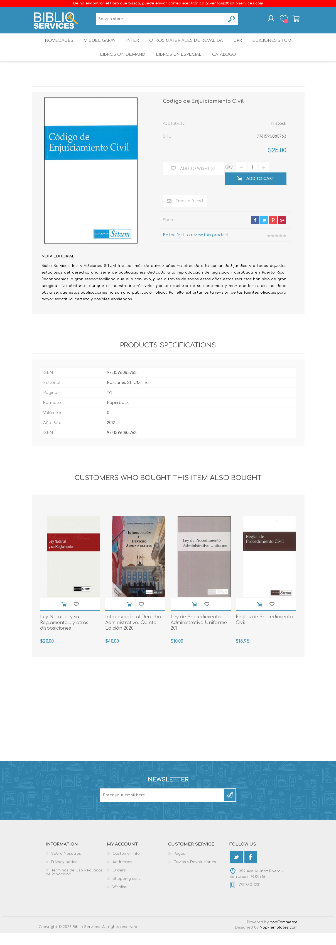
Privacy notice (64, 874)
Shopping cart (291, 20)
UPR (240, 46)
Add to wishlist (76, 616)
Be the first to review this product (195, 247)
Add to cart (64, 616)
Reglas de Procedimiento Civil (264, 631)
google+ (282, 232)
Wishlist (119, 899)
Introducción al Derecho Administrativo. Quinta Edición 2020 (133, 634)
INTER (132, 46)
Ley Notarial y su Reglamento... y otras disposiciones (64, 634)
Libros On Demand (121, 64)
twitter (264, 232)
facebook (255, 232)
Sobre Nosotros (66, 865)
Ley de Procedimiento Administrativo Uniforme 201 (199, 634)
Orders (119, 882)
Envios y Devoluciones (195, 874)
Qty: (229, 179)
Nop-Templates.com (279, 939)
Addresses (122, 874)
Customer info (126, 865)
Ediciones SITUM (277, 46)
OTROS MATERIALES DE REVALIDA (187, 46)
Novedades (53, 46)
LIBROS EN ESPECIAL (178, 64)
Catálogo (225, 64)
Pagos (179, 865)
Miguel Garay (96, 46)
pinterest (273, 232)
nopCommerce (284, 934)
